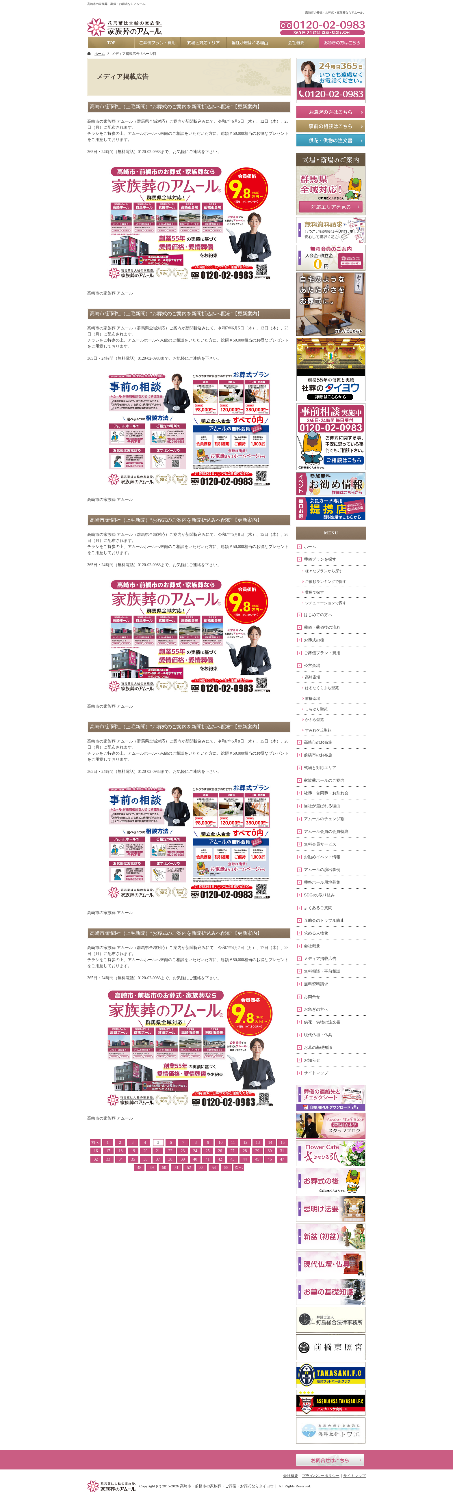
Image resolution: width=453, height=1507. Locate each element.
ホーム (310, 546)
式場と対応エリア (320, 767)
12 (245, 1142)
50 (164, 1167)
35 (133, 1159)
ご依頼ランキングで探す (325, 581)
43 (233, 1159)
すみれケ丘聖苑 (318, 730)
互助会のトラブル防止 (324, 920)
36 (145, 1159)
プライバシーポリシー (320, 1476)
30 (270, 1151)
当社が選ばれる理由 (322, 805)
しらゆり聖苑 (316, 709)
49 (152, 1167)
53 (201, 1167)
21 (158, 1151)
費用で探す (314, 592)
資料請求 (322, 4)
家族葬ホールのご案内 (324, 780)
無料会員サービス (320, 844)
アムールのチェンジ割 (324, 818)
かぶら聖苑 (314, 719)
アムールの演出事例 (322, 869)
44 (245, 1159)
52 (189, 1167)
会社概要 (312, 945)
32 (96, 1159)
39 (183, 1159)
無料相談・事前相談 (322, 971)
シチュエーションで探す (325, 603)
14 (270, 1142)
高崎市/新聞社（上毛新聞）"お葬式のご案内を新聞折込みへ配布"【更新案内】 (176, 106)
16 (96, 1151)
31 (282, 1151)
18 (120, 1151)
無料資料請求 (316, 984)
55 (226, 1167)
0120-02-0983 (322, 27)
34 (120, 1159)
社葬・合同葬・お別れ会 (326, 793)
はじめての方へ (318, 614)
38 (170, 1159)
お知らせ (312, 1060)
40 (195, 1159)
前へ (95, 1142)
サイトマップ (316, 1072)
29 (257, 1151)
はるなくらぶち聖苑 (322, 688)
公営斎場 (312, 665)
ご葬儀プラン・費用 (322, 652)
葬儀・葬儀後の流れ (322, 627)
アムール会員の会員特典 (326, 831)
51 (176, 1167)
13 (258, 1142)
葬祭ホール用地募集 (322, 882)
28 (245, 1151)
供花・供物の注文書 (322, 1022)
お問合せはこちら (330, 1460)
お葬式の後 (314, 640)
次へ (239, 1167)
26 (220, 1151)
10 (220, 1142)
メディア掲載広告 (320, 958)
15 (283, 1142)
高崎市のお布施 (318, 742)
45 (257, 1159)
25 (208, 1151)
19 (133, 1151)
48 (139, 1167)
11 (233, 1142)
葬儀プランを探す (320, 559)
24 (195, 1151)
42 (220, 1159)
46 (270, 1159)
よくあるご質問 (318, 907)
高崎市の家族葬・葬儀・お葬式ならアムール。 (117, 3)
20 (145, 1151)
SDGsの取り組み (319, 895)
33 (108, 1159)
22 (170, 1151)
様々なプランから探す (324, 571)
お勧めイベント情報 (322, 857)
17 (108, 1151)
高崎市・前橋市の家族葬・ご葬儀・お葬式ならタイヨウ (227, 1486)
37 (158, 1159)
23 (183, 1151)
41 (208, 1159)
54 (214, 1167)
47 (282, 1159)
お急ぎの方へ (316, 1009)
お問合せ (312, 996)
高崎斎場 (312, 677)
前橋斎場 (312, 698)
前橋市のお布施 (318, 755)
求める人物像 (316, 933)
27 (233, 1151)
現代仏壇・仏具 (318, 1034)
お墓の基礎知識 (318, 1047)
